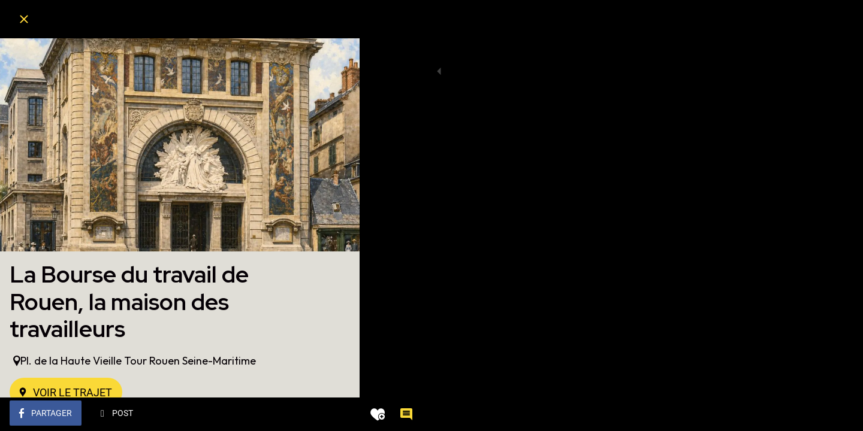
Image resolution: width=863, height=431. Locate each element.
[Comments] (335, 414)
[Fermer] (24, 19)
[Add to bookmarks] (306, 414)
